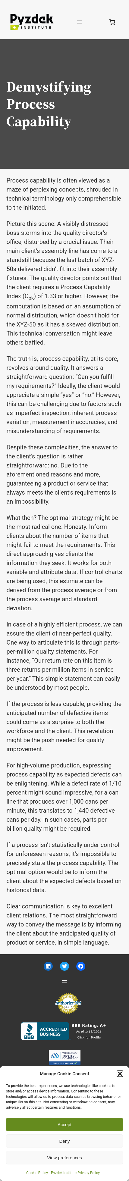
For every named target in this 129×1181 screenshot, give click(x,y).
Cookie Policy (37, 1173)
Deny (64, 1141)
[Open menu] (79, 22)
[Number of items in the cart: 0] (112, 22)
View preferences (64, 1157)
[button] (120, 1074)
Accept (64, 1124)
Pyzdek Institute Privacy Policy (75, 1173)
